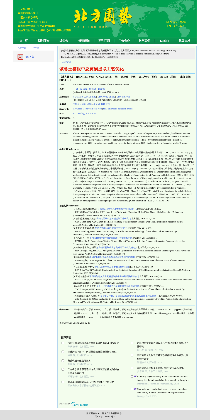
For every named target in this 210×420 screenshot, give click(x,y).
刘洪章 (92, 89)
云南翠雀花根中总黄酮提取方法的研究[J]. (117, 209)
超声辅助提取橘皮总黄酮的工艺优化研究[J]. (117, 247)
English (164, 40)
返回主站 (184, 40)
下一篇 (35, 47)
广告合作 (124, 40)
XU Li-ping (90, 96)
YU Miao (78, 96)
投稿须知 (84, 40)
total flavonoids (110, 109)
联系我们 (144, 40)
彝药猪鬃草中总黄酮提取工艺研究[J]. (113, 218)
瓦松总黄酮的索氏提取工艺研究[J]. (111, 228)
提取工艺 (105, 104)
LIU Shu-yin (123, 96)
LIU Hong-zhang (106, 96)
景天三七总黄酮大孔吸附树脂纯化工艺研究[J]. (118, 286)
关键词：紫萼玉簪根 (82, 104)
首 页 (23, 40)
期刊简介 (43, 40)
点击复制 (66, 62)
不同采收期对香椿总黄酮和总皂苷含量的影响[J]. (112, 257)
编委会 (64, 40)
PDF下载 (29, 57)
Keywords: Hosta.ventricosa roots (87, 109)
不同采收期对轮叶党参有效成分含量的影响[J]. (111, 238)
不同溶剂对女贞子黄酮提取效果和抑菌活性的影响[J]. (114, 276)
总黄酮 (96, 104)
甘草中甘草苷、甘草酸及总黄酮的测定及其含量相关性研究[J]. (129, 295)
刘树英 (101, 89)
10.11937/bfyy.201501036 (84, 113)
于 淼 (76, 89)
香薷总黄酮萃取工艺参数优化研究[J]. (111, 267)
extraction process (125, 109)
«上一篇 (22, 47)
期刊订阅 (104, 40)
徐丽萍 (83, 89)
